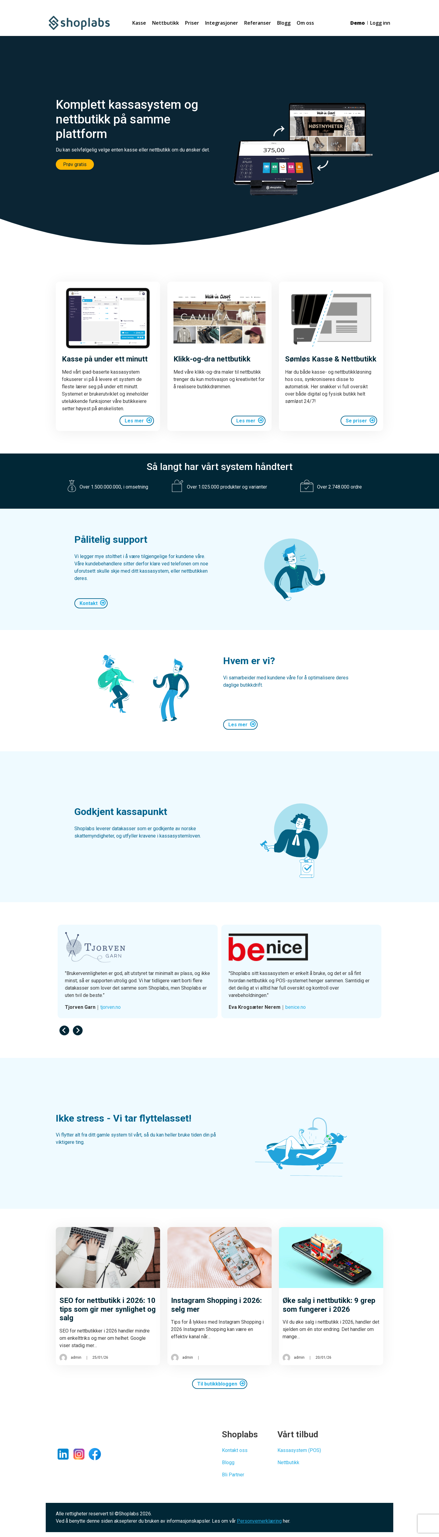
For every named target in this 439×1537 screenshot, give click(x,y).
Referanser (257, 23)
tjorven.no (274, 1007)
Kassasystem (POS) (299, 1450)
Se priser (356, 421)
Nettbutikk (165, 23)
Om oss (305, 23)
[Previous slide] (64, 1030)
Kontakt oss (235, 1450)
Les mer (134, 421)
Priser (192, 23)
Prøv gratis (75, 164)
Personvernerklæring (259, 1521)
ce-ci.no (88, 1007)
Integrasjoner (221, 23)
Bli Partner (233, 1475)
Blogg (284, 23)
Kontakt (89, 603)
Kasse (139, 23)
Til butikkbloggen (217, 1384)
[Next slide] (78, 1030)
